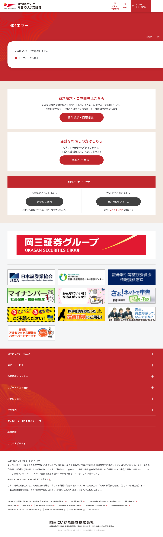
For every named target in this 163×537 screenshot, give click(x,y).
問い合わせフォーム (119, 201)
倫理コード (26, 505)
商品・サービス (15, 365)
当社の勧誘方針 (130, 501)
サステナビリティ (16, 443)
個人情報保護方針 (77, 501)
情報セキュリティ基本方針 (54, 509)
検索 (125, 7)
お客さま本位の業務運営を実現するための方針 (23, 501)
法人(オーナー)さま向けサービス (24, 421)
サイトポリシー (94, 509)
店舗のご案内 (80, 160)
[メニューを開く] (157, 6)
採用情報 (12, 432)
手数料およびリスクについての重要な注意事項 (27, 479)
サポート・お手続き (17, 387)
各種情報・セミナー (17, 376)
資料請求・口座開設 (81, 117)
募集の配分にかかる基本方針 (95, 505)
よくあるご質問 (116, 209)
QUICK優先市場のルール (119, 505)
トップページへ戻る (28, 57)
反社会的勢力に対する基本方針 (69, 505)
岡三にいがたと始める (18, 354)
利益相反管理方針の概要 (44, 505)
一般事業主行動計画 (75, 509)
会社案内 (12, 409)
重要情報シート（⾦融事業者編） (53, 501)
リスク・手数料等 (115, 7)
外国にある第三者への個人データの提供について (105, 501)
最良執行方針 (11, 505)
